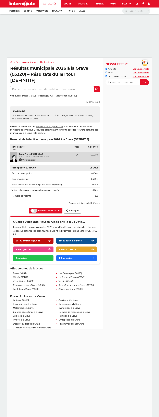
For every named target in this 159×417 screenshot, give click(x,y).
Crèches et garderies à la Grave (28, 312)
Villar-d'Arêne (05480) (66, 95)
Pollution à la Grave (68, 316)
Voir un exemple (141, 69)
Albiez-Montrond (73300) (71, 289)
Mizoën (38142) (45, 95)
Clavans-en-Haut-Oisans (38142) (29, 285)
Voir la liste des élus (28, 159)
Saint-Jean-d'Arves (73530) (26, 289)
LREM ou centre (67, 249)
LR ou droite (65, 258)
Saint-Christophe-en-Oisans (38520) (76, 285)
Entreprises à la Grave (69, 319)
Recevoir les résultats (45, 211)
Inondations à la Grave (69, 308)
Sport (67, 3)
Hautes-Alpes (47, 62)
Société (28, 11)
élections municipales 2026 (49, 126)
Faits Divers (42, 11)
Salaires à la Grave (21, 316)
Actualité (111, 69)
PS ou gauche (23, 249)
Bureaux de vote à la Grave (26, 119)
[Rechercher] (136, 11)
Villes (82, 11)
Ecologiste (21, 258)
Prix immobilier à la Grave (71, 324)
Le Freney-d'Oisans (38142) (72, 277)
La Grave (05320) (21, 300)
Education (57, 11)
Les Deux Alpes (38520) (70, 273)
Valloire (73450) (66, 281)
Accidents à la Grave (68, 300)
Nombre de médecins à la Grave (74, 312)
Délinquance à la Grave (70, 304)
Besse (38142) (29, 95)
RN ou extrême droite (70, 240)
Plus (126, 3)
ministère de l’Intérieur (88, 203)
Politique (14, 11)
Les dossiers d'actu (116, 76)
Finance (99, 3)
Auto (113, 3)
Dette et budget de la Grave (26, 324)
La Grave (61, 115)
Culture (83, 3)
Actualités (49, 3)
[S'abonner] (127, 82)
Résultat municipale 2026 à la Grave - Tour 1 (33, 115)
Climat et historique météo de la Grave (32, 327)
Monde (71, 11)
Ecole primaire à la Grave (25, 304)
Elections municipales (26, 62)
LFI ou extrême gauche (28, 240)
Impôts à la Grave (21, 319)
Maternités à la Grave (23, 308)
